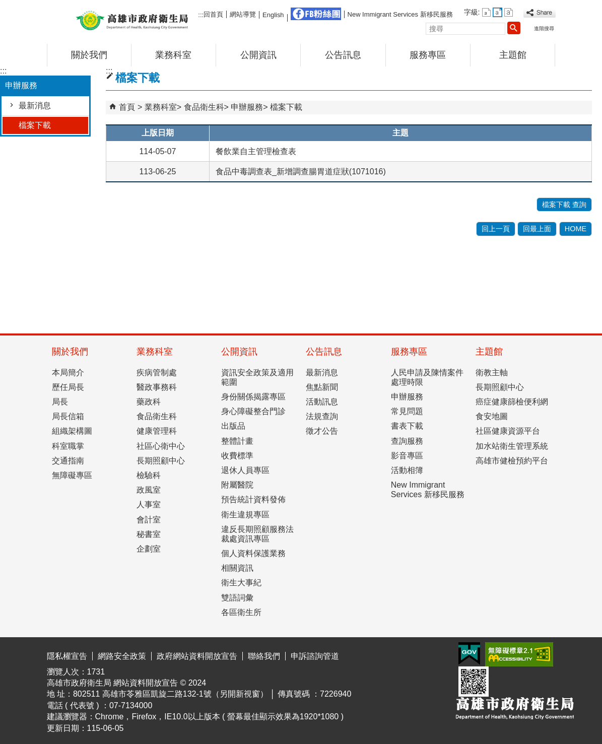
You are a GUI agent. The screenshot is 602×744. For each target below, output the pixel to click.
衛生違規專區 (245, 514)
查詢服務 (407, 441)
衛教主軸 (492, 372)
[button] (513, 28)
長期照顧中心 (161, 460)
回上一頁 (496, 229)
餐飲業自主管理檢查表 (256, 151)
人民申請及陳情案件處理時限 (427, 377)
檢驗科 (149, 475)
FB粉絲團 (316, 14)
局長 (60, 401)
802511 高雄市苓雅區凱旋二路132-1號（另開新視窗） (170, 694)
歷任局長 (68, 387)
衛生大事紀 (241, 582)
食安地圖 (492, 416)
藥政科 (149, 401)
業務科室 (173, 55)
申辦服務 (247, 107)
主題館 (512, 55)
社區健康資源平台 (508, 431)
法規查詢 (322, 416)
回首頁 (213, 14)
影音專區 (407, 455)
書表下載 (407, 426)
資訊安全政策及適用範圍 (257, 377)
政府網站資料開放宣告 (197, 656)
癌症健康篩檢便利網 (512, 401)
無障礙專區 (72, 475)
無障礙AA (519, 654)
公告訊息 (343, 55)
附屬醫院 (237, 485)
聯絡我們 (264, 656)
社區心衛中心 (161, 446)
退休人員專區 (245, 470)
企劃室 (149, 549)
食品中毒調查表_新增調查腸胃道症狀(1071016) (301, 171)
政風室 (149, 490)
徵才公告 (322, 431)
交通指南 (68, 460)
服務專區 (428, 55)
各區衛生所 (241, 612)
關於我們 (89, 55)
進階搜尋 (544, 28)
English (273, 15)
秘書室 (149, 534)
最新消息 (35, 105)
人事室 (149, 504)
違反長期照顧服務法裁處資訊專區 (257, 534)
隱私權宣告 (67, 656)
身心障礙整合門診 (253, 411)
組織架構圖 (72, 431)
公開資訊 (258, 55)
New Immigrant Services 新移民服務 (400, 14)
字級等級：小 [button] (486, 12)
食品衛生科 (204, 107)
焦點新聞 (322, 387)
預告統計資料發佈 (253, 499)
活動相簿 (407, 470)
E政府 (469, 653)
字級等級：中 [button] (497, 12)
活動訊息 (322, 401)
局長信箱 (68, 416)
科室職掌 (68, 446)
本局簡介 (68, 372)
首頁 (127, 107)
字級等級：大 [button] (508, 12)
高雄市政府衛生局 (132, 19)
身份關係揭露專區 (253, 396)
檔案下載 (35, 125)
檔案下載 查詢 (564, 204)
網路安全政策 (122, 656)
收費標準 (237, 455)
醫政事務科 (157, 387)
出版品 (233, 426)
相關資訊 (237, 568)
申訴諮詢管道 (315, 656)
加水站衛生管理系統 (512, 446)
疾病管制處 (157, 372)
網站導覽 (243, 14)
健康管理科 (157, 431)
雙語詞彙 (237, 597)
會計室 (149, 519)
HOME (575, 229)
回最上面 (537, 229)
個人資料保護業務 (253, 553)
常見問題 (407, 411)
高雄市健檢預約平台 (512, 460)
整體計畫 (237, 441)
